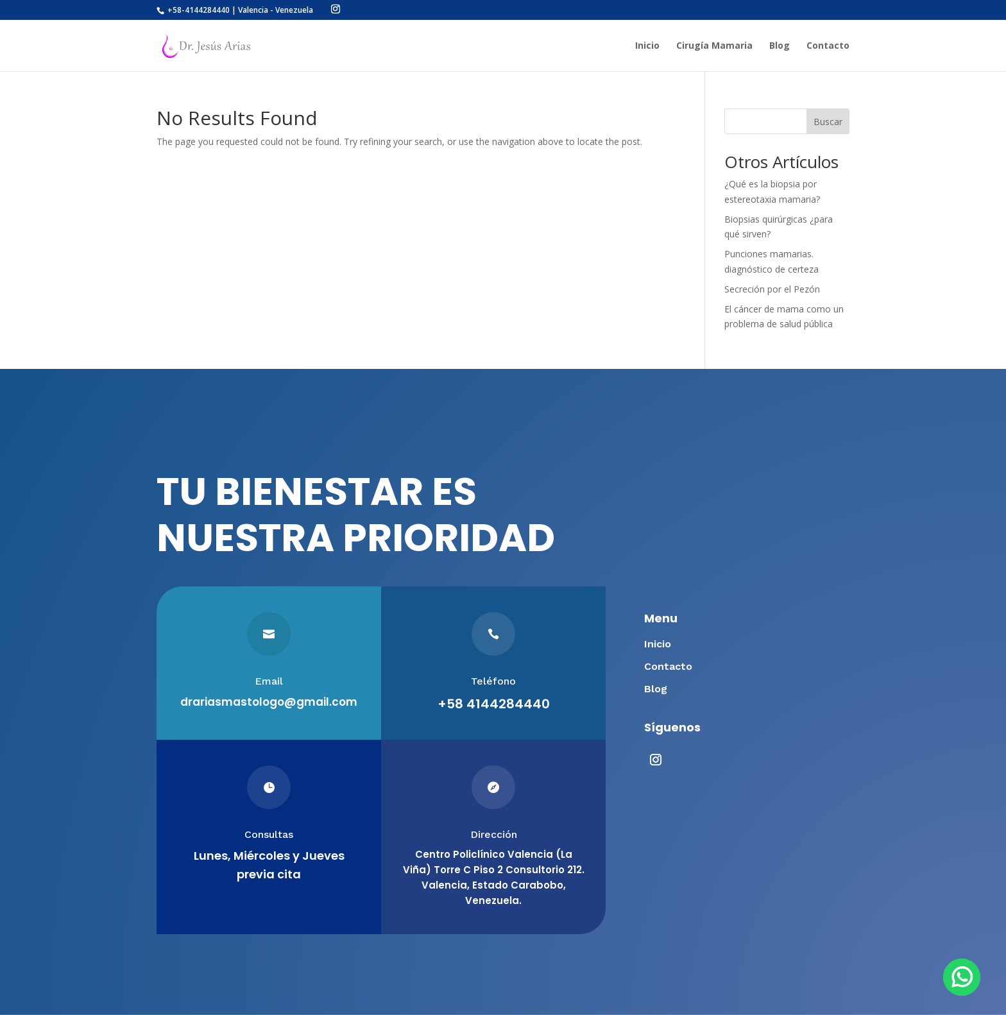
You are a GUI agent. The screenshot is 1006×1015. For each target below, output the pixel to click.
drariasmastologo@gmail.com (268, 702)
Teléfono (493, 681)
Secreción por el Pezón (772, 289)
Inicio (647, 46)
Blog (779, 46)
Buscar (828, 121)
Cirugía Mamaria (714, 46)
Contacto (827, 46)
